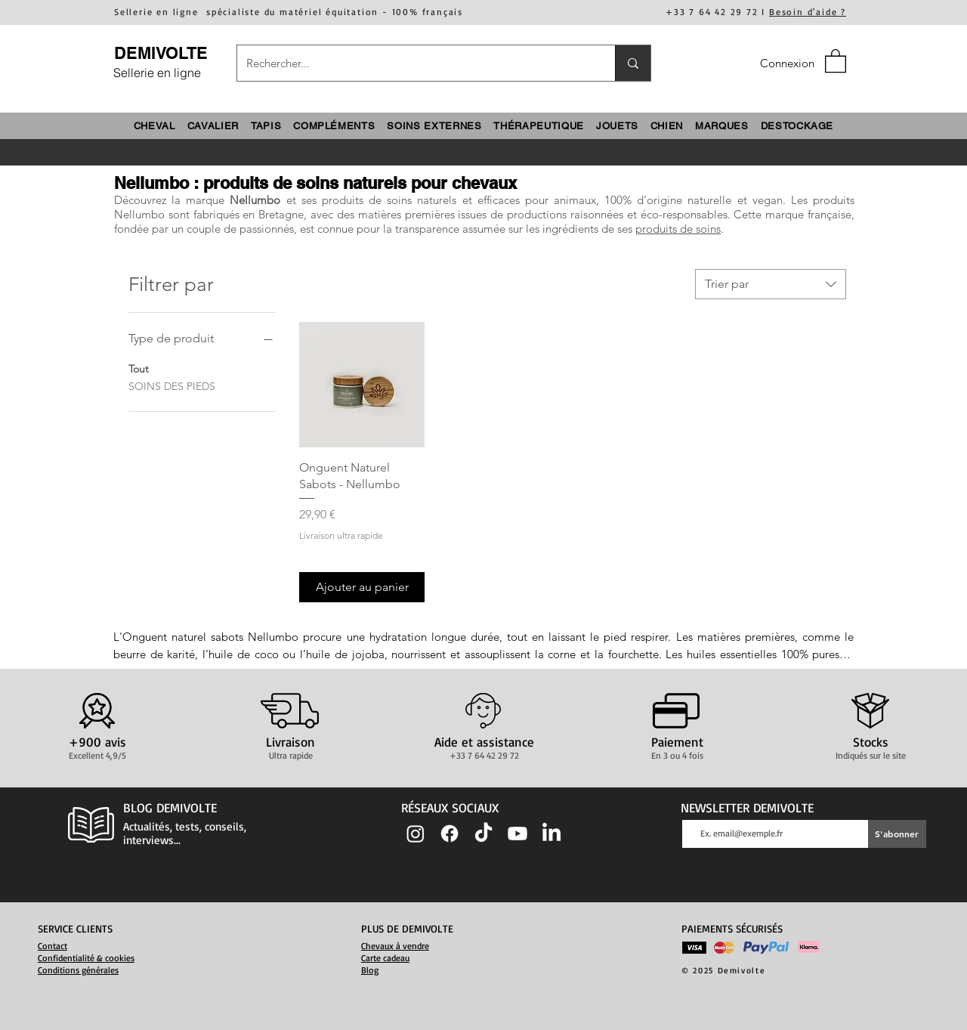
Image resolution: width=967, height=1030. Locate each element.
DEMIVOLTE (161, 53)
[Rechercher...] (414, 63)
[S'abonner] (897, 834)
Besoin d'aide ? (807, 11)
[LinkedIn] (551, 833)
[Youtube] (517, 833)
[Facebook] (449, 833)
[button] (835, 60)
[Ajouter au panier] (362, 587)
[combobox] (770, 284)
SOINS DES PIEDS (171, 385)
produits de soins (678, 228)
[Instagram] (415, 833)
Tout (138, 368)
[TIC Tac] (483, 833)
